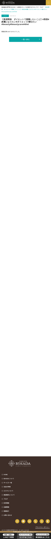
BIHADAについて (9, 479)
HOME (6, 474)
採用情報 (6, 503)
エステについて (8, 491)
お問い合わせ (8, 515)
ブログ (6, 499)
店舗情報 (6, 507)
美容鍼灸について (9, 495)
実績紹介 (6, 511)
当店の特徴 (7, 487)
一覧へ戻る (25, 39)
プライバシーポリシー (42, 527)
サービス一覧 (8, 483)
